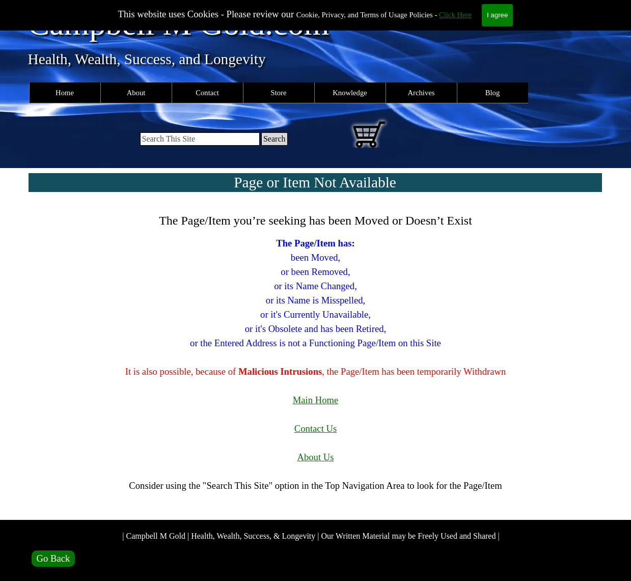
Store (279, 93)
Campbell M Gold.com (179, 24)
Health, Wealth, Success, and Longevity (147, 59)
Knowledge (350, 93)
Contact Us (315, 428)
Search (274, 138)
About (136, 93)
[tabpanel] (316, 359)
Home (65, 93)
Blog (492, 93)
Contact (207, 93)
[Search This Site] (200, 139)
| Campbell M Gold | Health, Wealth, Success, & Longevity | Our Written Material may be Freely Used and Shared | (310, 536)
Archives (421, 93)
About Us (315, 457)
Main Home (316, 400)
